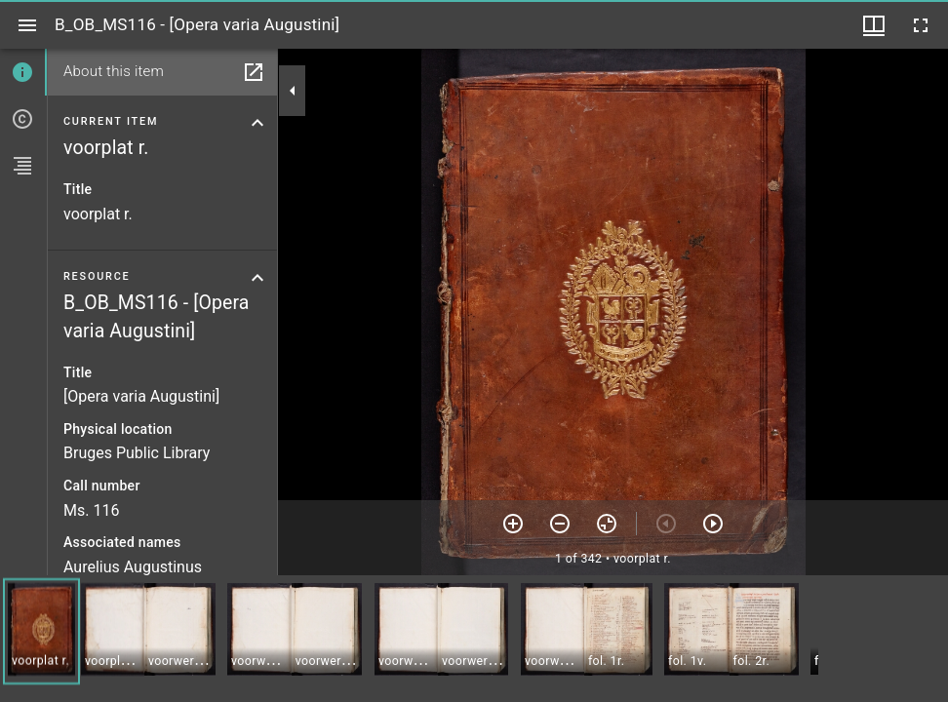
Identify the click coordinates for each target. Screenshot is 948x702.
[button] (41, 631)
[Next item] (713, 523)
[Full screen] (920, 25)
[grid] (474, 638)
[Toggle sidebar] (27, 25)
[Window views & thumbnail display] (873, 25)
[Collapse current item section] (257, 123)
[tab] (23, 72)
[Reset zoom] (606, 523)
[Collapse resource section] (257, 278)
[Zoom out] (559, 523)
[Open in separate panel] (253, 72)
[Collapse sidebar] (292, 90)
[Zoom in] (513, 523)
